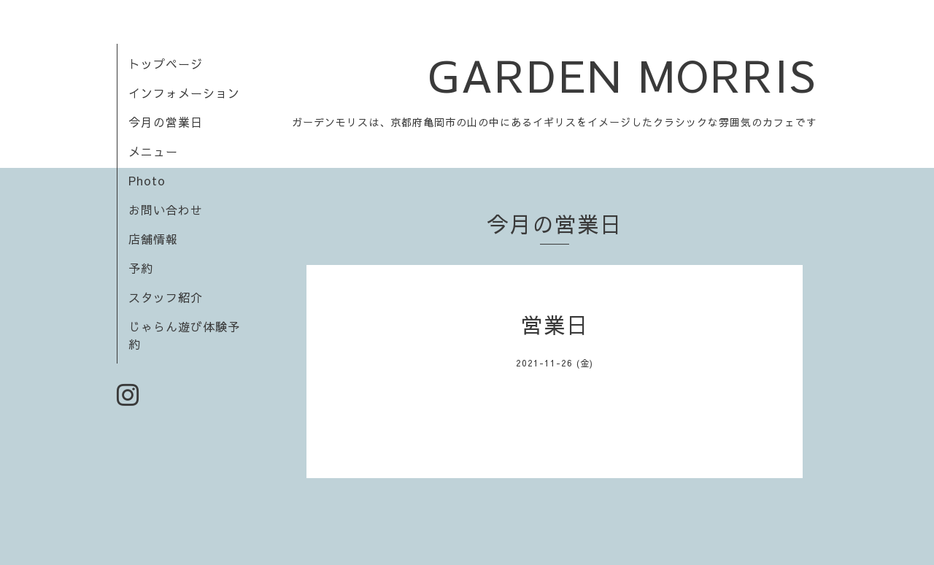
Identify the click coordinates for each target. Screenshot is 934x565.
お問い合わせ (165, 209)
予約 (140, 268)
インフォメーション (184, 93)
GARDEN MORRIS (622, 74)
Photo (147, 180)
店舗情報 (153, 239)
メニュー (153, 151)
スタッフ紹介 (165, 297)
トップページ (165, 63)
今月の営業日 (165, 122)
